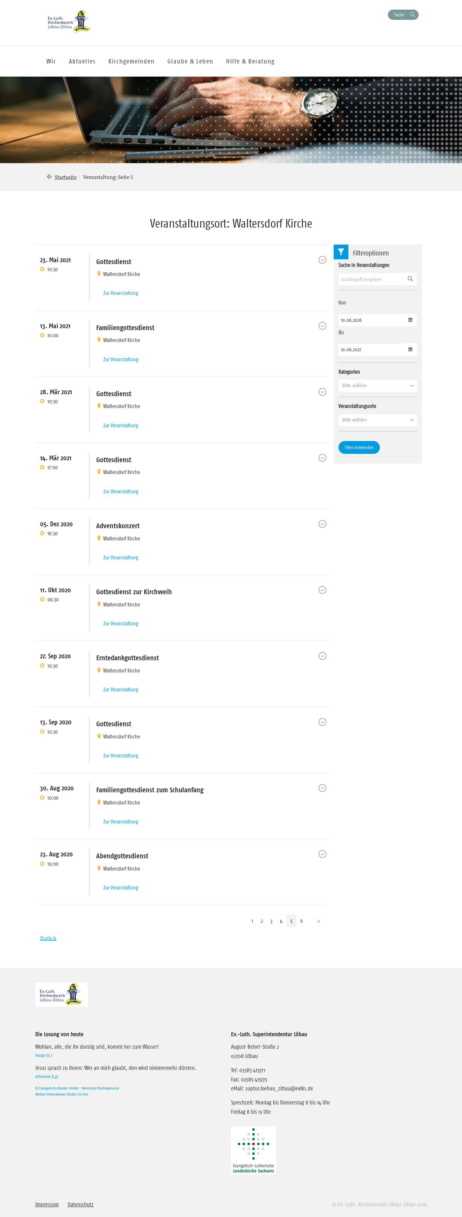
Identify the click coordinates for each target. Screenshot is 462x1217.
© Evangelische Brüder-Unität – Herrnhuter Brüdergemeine (77, 1088)
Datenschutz (81, 1204)
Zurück (48, 938)
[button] (377, 385)
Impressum (47, 1204)
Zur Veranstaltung (120, 292)
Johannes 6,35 (46, 1076)
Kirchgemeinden (131, 61)
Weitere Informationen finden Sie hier (61, 1094)
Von (342, 302)
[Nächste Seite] (318, 921)
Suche (399, 15)
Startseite (66, 176)
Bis (341, 332)
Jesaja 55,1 (43, 1055)
